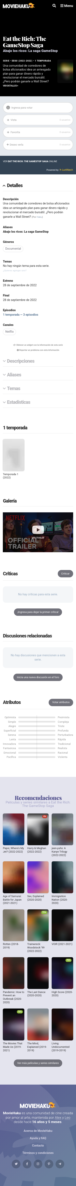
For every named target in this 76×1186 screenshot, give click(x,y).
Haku (39, 216)
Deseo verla (38, 144)
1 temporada (43, 61)
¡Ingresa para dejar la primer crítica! (38, 612)
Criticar (65, 573)
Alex (58, 1117)
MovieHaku (38, 1105)
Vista (38, 120)
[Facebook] (27, 1164)
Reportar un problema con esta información (38, 350)
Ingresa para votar (19, 108)
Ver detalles (10, 86)
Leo (67, 1117)
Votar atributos (61, 702)
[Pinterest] (49, 1164)
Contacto (38, 1145)
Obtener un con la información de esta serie (38, 345)
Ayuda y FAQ (38, 1138)
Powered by (59, 170)
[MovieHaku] (19, 6)
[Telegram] (60, 1164)
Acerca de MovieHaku (38, 1131)
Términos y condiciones (38, 1153)
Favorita (38, 132)
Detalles (15, 185)
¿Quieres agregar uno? (15, 270)
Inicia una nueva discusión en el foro (38, 677)
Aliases (14, 375)
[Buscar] (54, 6)
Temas (13, 388)
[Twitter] (16, 1164)
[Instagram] (38, 1164)
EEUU (15, 61)
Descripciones (20, 361)
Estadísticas (18, 402)
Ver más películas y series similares (38, 1063)
